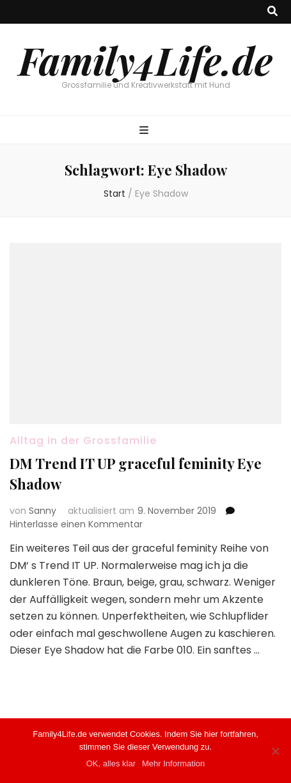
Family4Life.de (145, 59)
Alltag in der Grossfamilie (83, 440)
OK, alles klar (111, 763)
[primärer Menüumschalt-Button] (145, 131)
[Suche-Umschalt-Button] (272, 12)
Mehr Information (173, 763)
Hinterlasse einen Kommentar (76, 524)
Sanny (42, 510)
